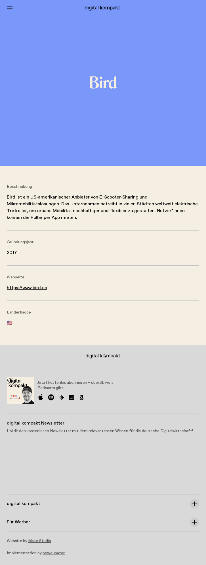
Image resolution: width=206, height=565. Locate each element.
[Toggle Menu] (10, 8)
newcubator (54, 553)
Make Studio (39, 540)
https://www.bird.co (27, 288)
